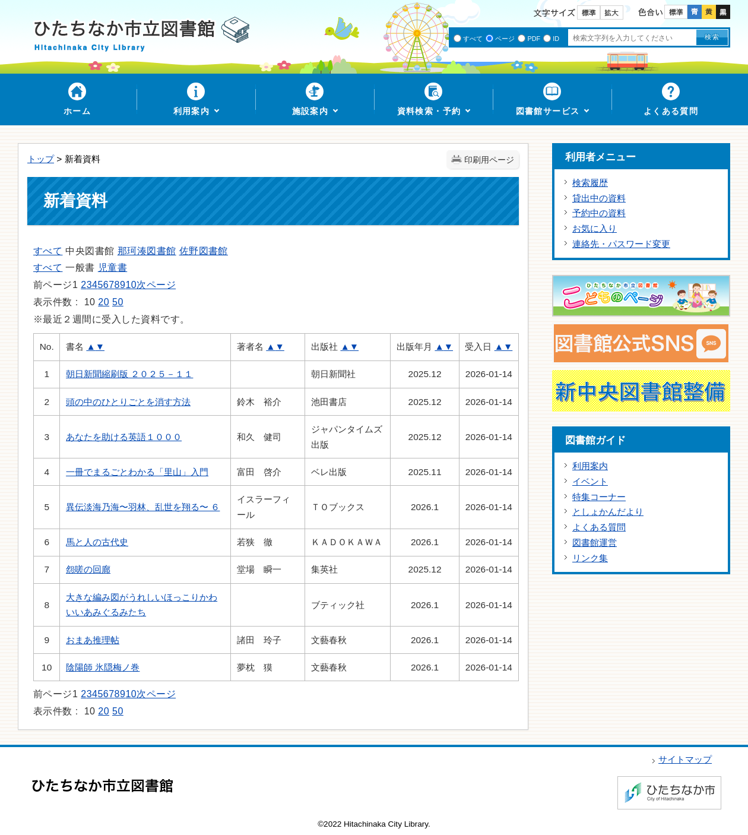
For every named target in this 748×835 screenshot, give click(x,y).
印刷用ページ (489, 160)
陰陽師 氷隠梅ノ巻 (103, 667)
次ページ (156, 285)
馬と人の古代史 (97, 542)
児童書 (112, 267)
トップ (40, 159)
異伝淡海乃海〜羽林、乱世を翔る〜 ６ (143, 507)
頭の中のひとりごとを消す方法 (128, 402)
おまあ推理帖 (92, 640)
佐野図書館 (203, 251)
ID (556, 38)
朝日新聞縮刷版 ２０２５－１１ (129, 374)
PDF (533, 38)
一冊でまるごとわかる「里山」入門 (137, 472)
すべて (473, 38)
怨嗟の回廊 (88, 569)
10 (131, 285)
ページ (505, 38)
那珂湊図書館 (147, 251)
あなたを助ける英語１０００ (124, 437)
